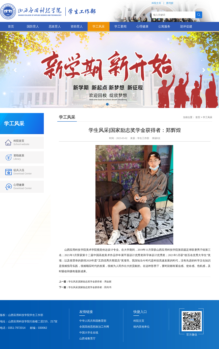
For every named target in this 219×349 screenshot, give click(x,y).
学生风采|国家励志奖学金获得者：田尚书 (89, 287)
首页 (11, 26)
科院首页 (21, 142)
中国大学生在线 (88, 332)
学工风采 (98, 26)
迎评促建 (186, 26)
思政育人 (55, 26)
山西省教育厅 (87, 338)
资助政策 (18, 157)
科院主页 (156, 3)
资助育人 (77, 26)
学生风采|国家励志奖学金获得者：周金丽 (89, 281)
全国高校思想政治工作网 (94, 326)
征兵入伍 (22, 172)
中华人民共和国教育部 (92, 320)
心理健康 (142, 26)
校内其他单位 (141, 326)
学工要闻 (120, 26)
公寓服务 (164, 26)
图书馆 (169, 3)
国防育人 (33, 26)
